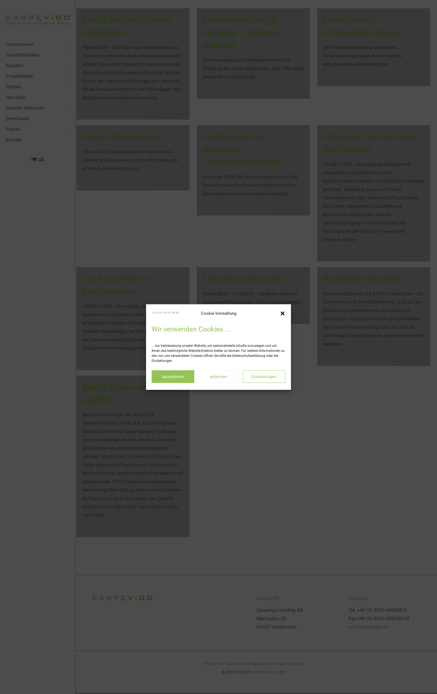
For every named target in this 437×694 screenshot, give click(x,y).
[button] (282, 313)
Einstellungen (263, 376)
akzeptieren (173, 376)
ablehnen (218, 376)
